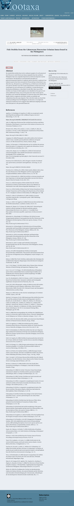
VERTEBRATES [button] (26, 18)
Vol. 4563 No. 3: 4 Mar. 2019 (15, 42)
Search (57, 15)
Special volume (33, 15)
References (53, 95)
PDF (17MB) (9, 67)
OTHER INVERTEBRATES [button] (48, 18)
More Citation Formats (55, 87)
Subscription (49, 15)
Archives (25, 15)
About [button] (41, 15)
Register (67, 13)
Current (12, 15)
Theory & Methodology (8, 18)
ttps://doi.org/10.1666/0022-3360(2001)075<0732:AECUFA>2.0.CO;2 (24, 119)
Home (2, 15)
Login (71, 13)
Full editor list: (65, 15)
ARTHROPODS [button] (36, 18)
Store (6, 15)
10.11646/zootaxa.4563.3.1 (61, 42)
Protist (18, 18)
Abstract (53, 93)
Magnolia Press (17, 502)
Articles (18, 15)
